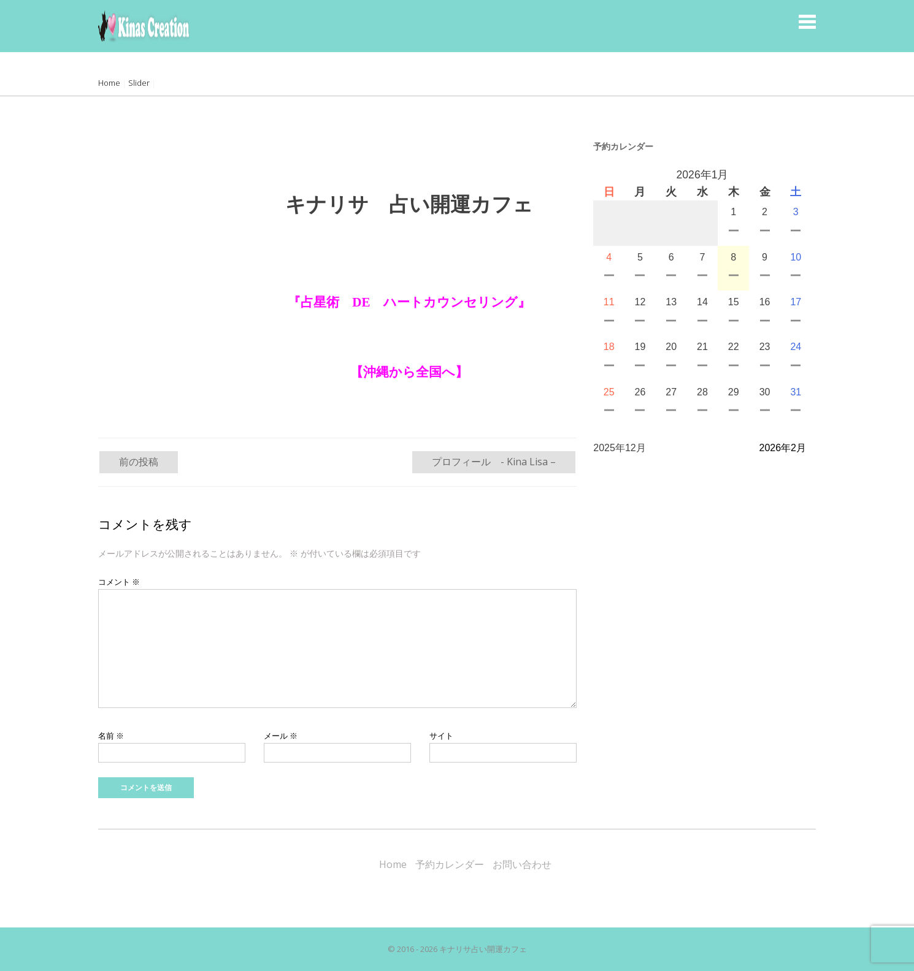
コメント (119, 581)
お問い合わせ (522, 864)
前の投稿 (138, 461)
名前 (111, 735)
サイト (441, 735)
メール (281, 735)
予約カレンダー (449, 864)
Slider (139, 82)
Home (109, 82)
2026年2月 (783, 448)
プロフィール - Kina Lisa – (494, 461)
